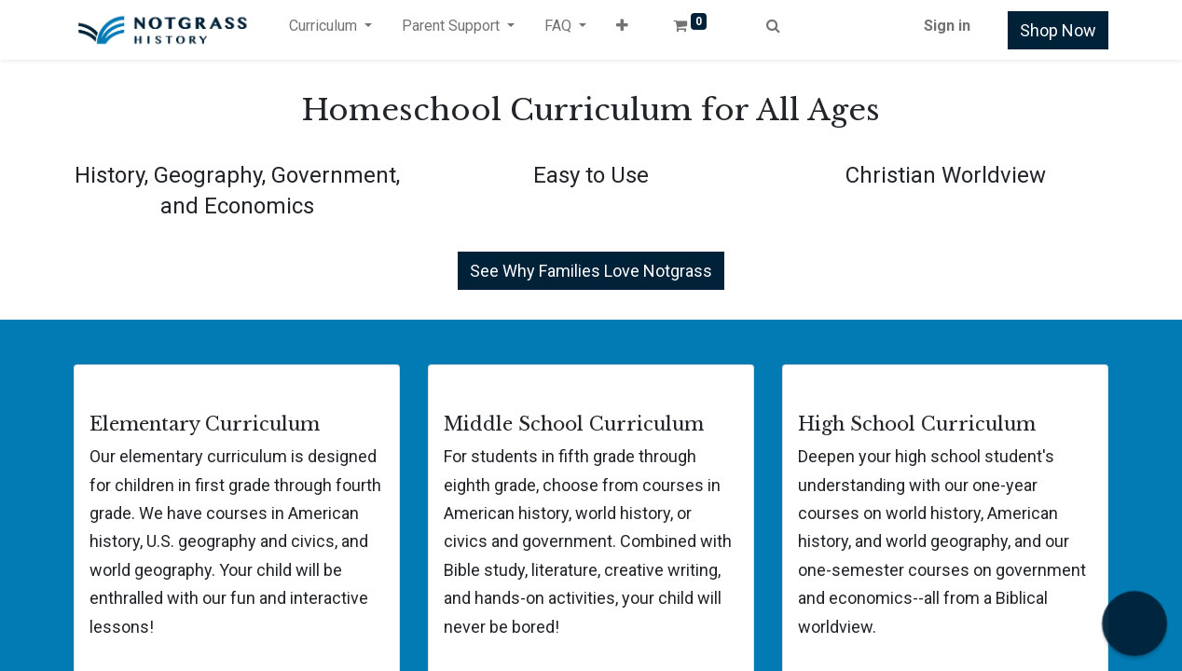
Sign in (947, 25)
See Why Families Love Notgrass (591, 271)
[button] (622, 30)
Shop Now (1058, 30)
